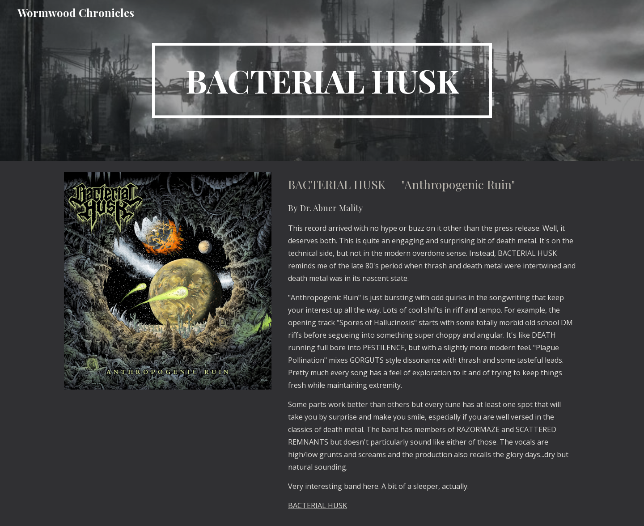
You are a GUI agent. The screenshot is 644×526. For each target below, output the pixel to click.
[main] (322, 80)
